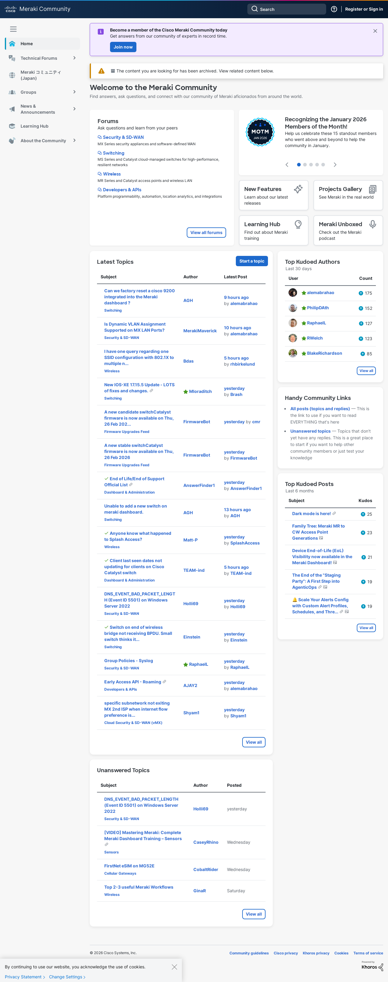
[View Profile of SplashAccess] (245, 542)
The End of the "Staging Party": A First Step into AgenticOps (316, 581)
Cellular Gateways (120, 873)
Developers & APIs (122, 190)
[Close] (174, 971)
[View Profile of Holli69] (190, 603)
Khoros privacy (316, 953)
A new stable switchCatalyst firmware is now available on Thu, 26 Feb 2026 (139, 451)
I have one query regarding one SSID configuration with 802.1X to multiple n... (139, 357)
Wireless (112, 174)
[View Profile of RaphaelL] (198, 664)
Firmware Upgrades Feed (126, 431)
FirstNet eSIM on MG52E (129, 865)
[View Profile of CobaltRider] (205, 869)
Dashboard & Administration (129, 492)
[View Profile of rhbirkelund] (242, 364)
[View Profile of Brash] (236, 394)
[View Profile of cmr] (256, 421)
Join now (123, 46)
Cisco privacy (286, 953)
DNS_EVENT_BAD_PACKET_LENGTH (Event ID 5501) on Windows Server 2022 (139, 599)
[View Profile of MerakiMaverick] (200, 330)
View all (254, 742)
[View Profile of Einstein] (191, 636)
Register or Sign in (364, 9)
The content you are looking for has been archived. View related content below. (192, 70)
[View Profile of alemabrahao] (244, 303)
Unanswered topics (310, 431)
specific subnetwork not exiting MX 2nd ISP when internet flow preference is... (137, 709)
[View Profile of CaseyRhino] (206, 842)
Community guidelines (249, 953)
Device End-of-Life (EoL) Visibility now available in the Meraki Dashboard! (322, 556)
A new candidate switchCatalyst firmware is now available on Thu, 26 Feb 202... (139, 418)
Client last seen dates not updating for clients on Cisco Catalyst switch (134, 566)
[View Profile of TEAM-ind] (194, 570)
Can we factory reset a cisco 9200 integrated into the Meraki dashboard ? (139, 296)
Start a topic (251, 260)
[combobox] (286, 9)
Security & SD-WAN (123, 137)
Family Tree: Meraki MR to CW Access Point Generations (318, 532)
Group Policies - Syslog (128, 660)
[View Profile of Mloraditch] (200, 391)
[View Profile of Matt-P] (190, 539)
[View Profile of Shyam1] (191, 712)
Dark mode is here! (312, 513)
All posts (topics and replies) (320, 408)
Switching (113, 153)
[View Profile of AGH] (188, 300)
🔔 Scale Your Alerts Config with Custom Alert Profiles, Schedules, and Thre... (320, 605)
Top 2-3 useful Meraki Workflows (138, 887)
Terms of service (368, 953)
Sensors (111, 852)
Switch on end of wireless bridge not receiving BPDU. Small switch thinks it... (138, 633)
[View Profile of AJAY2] (190, 685)
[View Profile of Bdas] (188, 361)
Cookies (341, 953)
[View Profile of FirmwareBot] (196, 421)
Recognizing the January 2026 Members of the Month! (325, 123)
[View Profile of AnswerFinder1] (199, 485)
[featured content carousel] (311, 142)
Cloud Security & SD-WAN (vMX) (133, 722)
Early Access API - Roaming (133, 681)
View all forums (206, 232)
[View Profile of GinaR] (199, 890)
